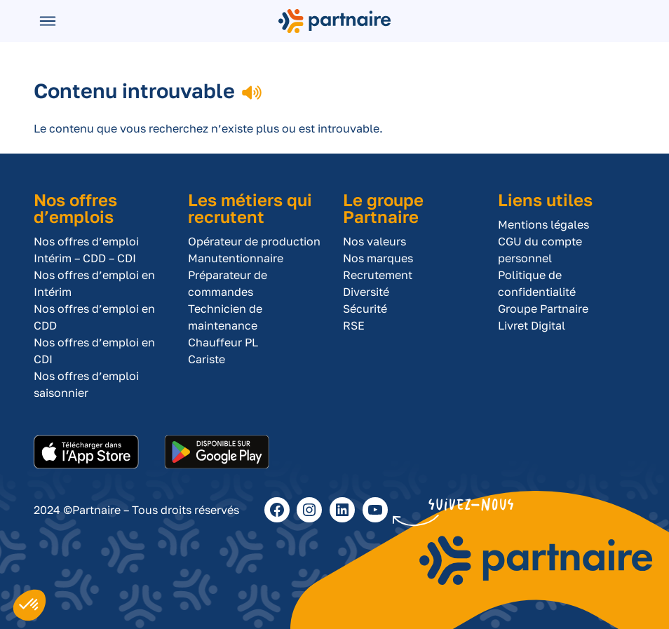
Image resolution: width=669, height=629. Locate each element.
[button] (29, 605)
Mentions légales (543, 224)
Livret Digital (531, 325)
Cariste (206, 359)
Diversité (366, 292)
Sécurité (365, 309)
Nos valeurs (374, 241)
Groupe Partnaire (543, 309)
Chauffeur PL (223, 342)
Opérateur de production (254, 241)
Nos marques (378, 258)
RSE (354, 325)
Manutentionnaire (235, 258)
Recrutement (377, 275)
